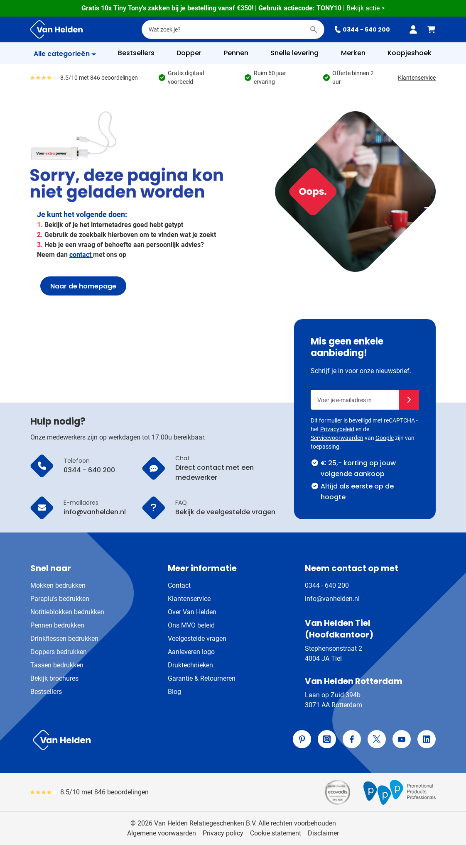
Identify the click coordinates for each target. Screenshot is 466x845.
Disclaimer (323, 833)
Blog (174, 692)
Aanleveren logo (191, 652)
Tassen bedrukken (56, 665)
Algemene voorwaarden (161, 833)
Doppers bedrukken (58, 652)
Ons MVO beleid (191, 625)
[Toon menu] (65, 54)
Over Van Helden (192, 612)
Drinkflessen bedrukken (64, 638)
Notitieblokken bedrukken (67, 612)
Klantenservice (417, 77)
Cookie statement (275, 833)
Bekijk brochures (54, 678)
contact (81, 255)
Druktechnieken (190, 665)
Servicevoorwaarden (337, 438)
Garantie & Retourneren (201, 678)
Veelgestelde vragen (197, 638)
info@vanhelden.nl (332, 599)
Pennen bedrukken (57, 625)
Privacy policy (223, 833)
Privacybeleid (337, 429)
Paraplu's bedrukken (59, 599)
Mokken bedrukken (58, 585)
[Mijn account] (413, 29)
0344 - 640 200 (362, 29)
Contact (179, 585)
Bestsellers (46, 692)
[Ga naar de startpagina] (56, 29)
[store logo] (130, 740)
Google (384, 438)
